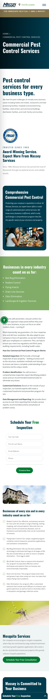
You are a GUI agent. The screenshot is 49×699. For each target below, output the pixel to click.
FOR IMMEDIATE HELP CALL (24, 11)
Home (6, 33)
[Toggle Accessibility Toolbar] (4, 320)
